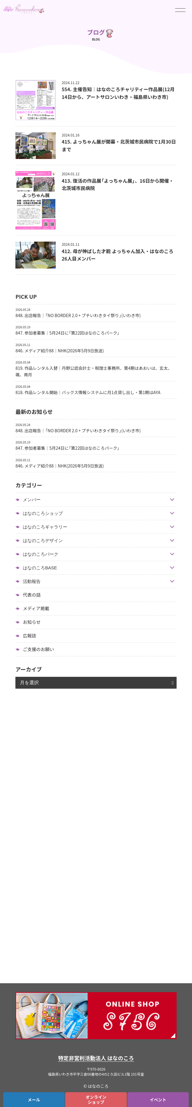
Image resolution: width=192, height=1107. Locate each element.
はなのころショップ (43, 513)
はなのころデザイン (43, 540)
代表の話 (32, 595)
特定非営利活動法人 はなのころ (96, 1058)
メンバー (32, 499)
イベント (158, 1100)
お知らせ (32, 622)
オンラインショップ (96, 1099)
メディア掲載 (36, 608)
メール (34, 1100)
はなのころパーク (40, 554)
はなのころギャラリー (45, 526)
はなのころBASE (40, 567)
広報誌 (29, 635)
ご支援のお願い (38, 649)
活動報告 (32, 581)
